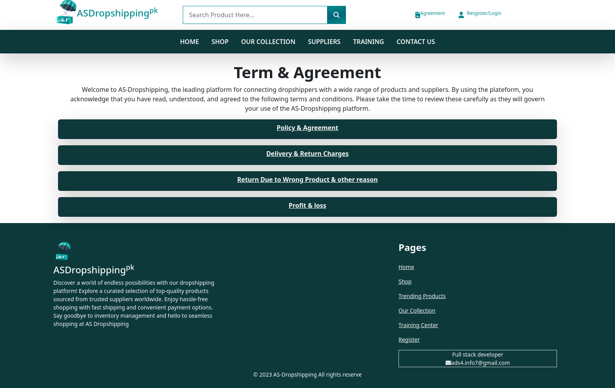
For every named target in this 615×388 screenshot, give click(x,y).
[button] (479, 15)
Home (189, 41)
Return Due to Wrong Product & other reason (307, 179)
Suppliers (324, 41)
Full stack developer (477, 354)
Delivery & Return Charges (307, 153)
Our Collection (268, 41)
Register (409, 339)
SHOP (219, 41)
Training (368, 41)
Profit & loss (307, 205)
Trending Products (422, 296)
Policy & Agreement (307, 127)
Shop (404, 281)
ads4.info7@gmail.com (478, 362)
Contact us (416, 41)
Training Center (418, 325)
